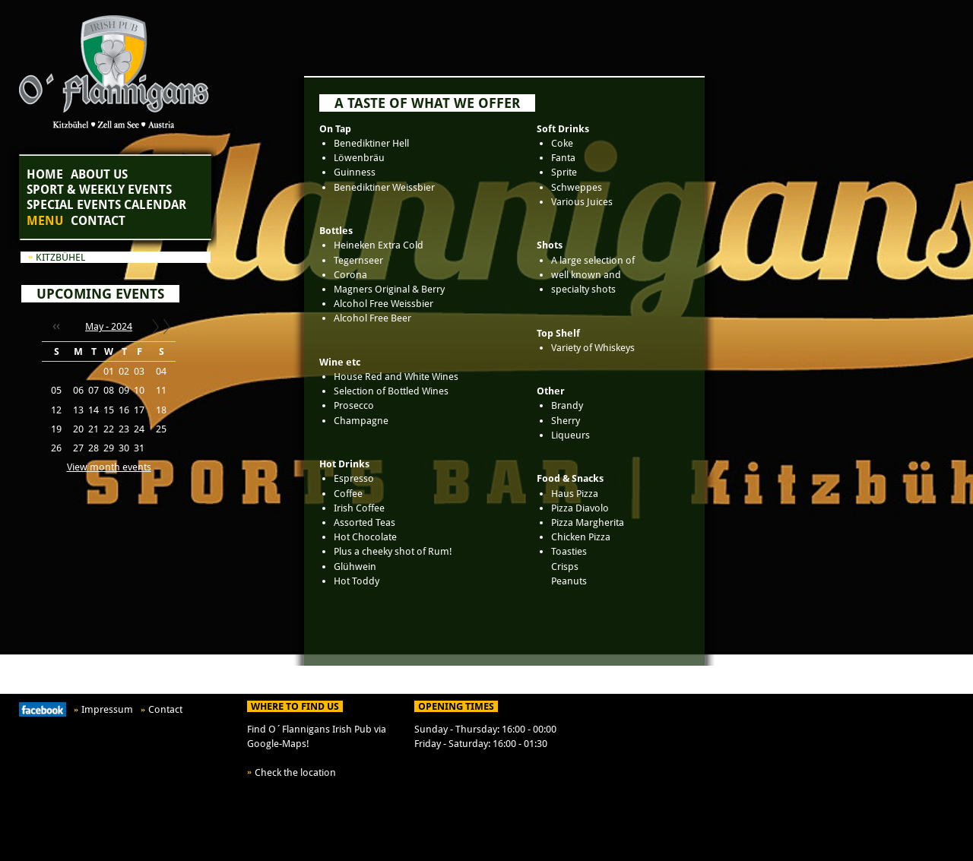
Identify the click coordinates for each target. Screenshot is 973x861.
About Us (99, 174)
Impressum (107, 709)
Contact (98, 221)
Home (45, 174)
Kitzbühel (60, 257)
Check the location (295, 772)
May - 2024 (108, 326)
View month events (109, 467)
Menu (45, 221)
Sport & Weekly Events (99, 189)
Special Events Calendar (106, 205)
